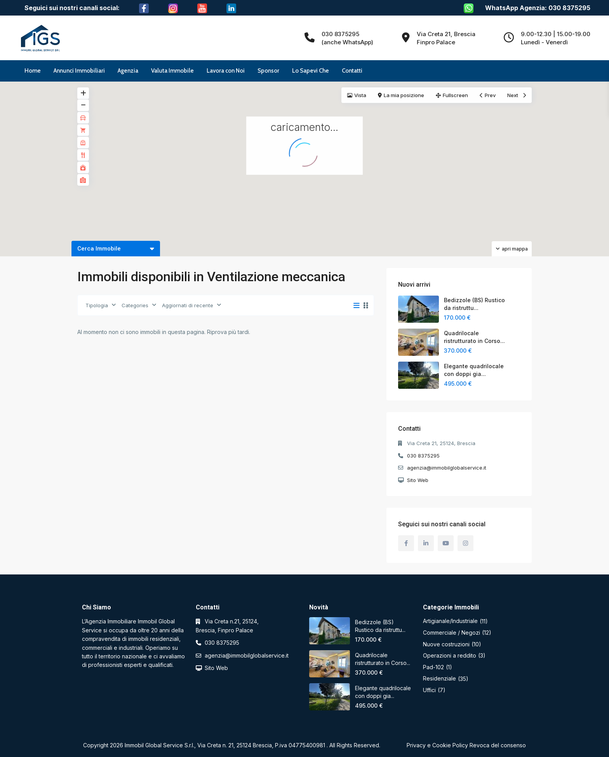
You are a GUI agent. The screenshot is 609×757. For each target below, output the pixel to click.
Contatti (352, 70)
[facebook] (406, 543)
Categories (135, 305)
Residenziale (439, 678)
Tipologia (96, 305)
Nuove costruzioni (446, 644)
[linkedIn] (426, 543)
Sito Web (417, 480)
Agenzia (128, 70)
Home (32, 70)
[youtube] (446, 543)
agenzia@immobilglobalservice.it (446, 468)
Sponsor (268, 70)
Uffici (429, 690)
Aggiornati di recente (187, 305)
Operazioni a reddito (449, 655)
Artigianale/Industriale (450, 621)
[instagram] (465, 543)
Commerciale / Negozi (451, 632)
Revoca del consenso (498, 745)
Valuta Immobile (172, 70)
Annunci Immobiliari (79, 70)
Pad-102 (433, 667)
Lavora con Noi (226, 70)
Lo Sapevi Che (310, 70)
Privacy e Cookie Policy (437, 745)
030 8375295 (423, 455)
